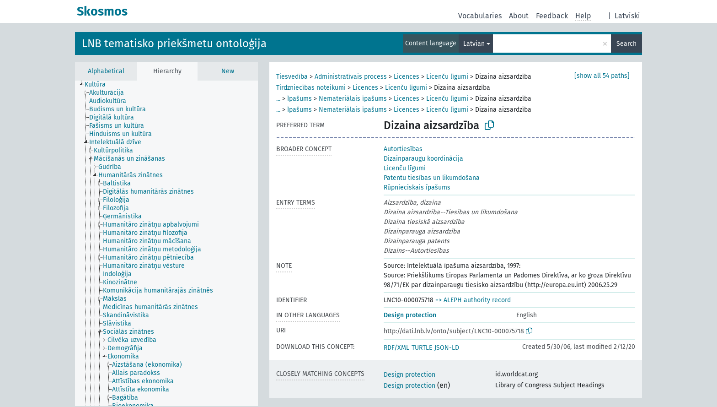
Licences (406, 77)
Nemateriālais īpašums (353, 99)
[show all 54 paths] (602, 76)
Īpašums (299, 99)
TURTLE (422, 348)
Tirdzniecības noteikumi (311, 88)
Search (626, 44)
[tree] (166, 243)
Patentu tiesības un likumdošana (432, 178)
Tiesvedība (292, 77)
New (227, 71)
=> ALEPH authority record (473, 300)
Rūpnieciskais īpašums (417, 187)
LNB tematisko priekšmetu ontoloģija (174, 43)
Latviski (627, 15)
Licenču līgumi (447, 77)
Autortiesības (403, 149)
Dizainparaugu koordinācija (423, 159)
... (278, 99)
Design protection (410, 315)
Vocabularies (480, 15)
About (519, 15)
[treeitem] (99, 85)
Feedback (552, 15)
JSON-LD (446, 348)
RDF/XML (396, 348)
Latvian (474, 44)
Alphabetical (106, 71)
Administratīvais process (351, 77)
